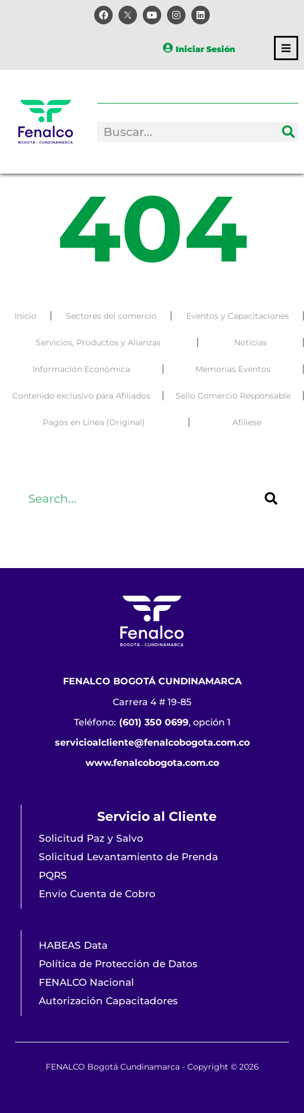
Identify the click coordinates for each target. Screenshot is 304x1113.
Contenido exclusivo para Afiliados (81, 397)
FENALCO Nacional (86, 982)
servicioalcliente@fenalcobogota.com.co (152, 742)
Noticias (250, 343)
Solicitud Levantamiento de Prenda (128, 857)
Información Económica (81, 370)
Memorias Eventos (232, 370)
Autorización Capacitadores (108, 1001)
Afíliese (246, 423)
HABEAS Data (73, 945)
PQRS (53, 875)
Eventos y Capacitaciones (237, 317)
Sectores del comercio (111, 317)
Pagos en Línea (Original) (94, 423)
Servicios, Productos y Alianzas (98, 343)
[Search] (288, 132)
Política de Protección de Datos (118, 964)
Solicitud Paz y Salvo (91, 838)
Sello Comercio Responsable (233, 397)
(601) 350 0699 (153, 722)
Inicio (25, 317)
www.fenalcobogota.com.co (152, 762)
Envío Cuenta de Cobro (97, 894)
